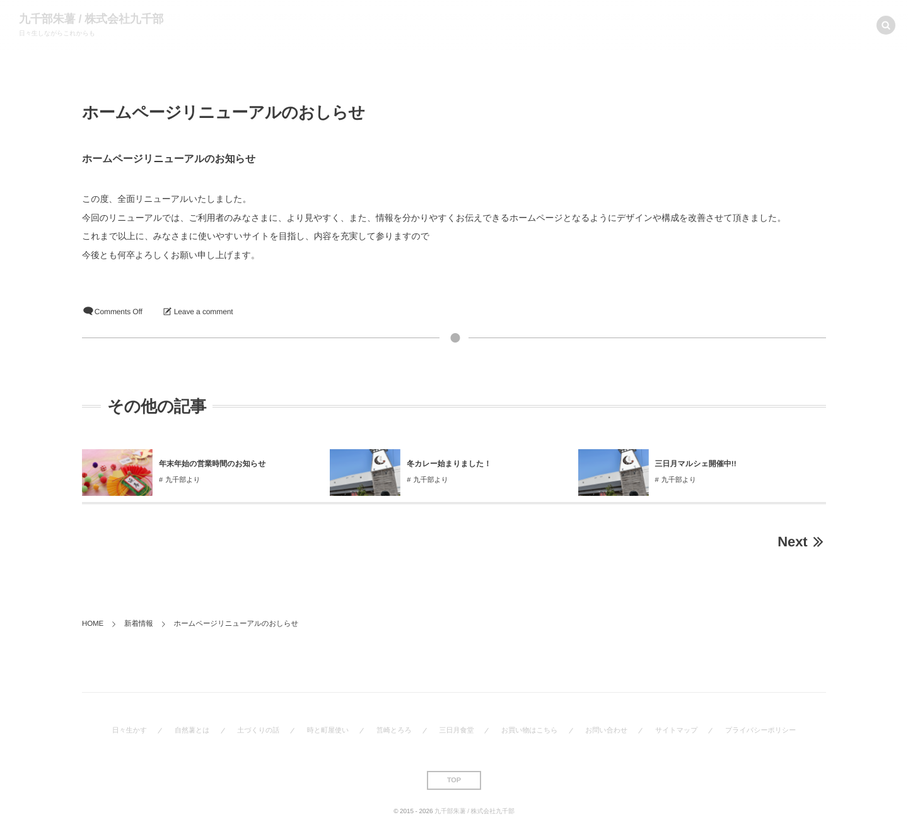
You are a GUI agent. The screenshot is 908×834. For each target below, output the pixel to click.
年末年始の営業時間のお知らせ (213, 463)
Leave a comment (203, 311)
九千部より (183, 480)
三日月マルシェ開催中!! (695, 463)
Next (801, 541)
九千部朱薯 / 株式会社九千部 (91, 19)
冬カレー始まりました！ (449, 463)
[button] (885, 24)
